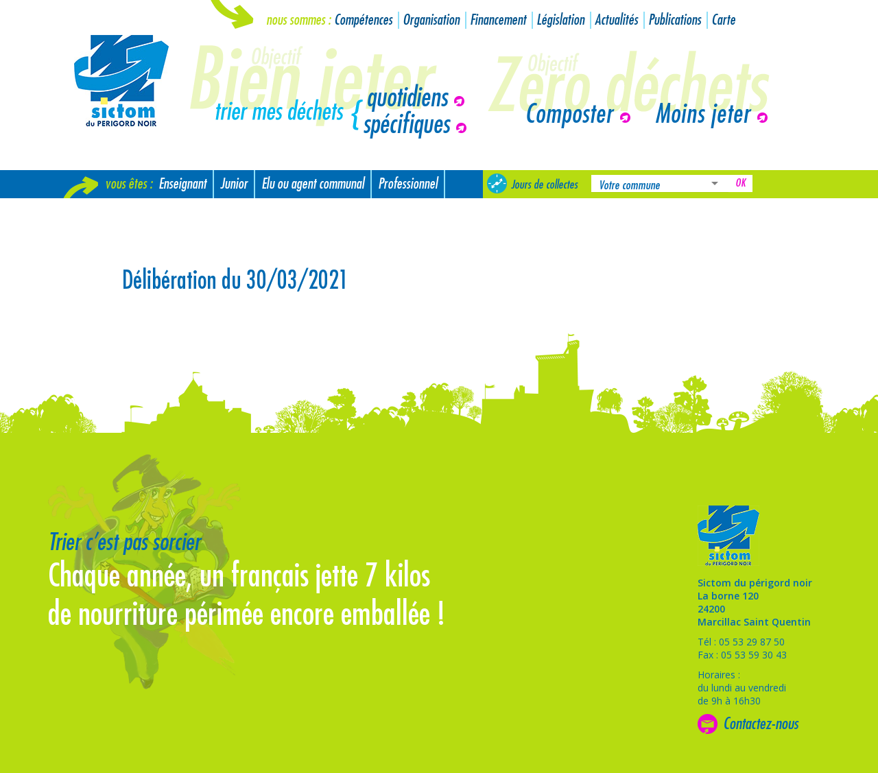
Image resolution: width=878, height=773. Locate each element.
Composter (569, 115)
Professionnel (408, 184)
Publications (674, 20)
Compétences (363, 20)
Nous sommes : (298, 20)
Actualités (616, 20)
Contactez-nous (760, 723)
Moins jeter (702, 115)
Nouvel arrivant (104, 212)
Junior (234, 184)
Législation (560, 20)
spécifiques (406, 125)
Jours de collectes (544, 184)
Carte (723, 20)
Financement (498, 20)
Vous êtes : (128, 184)
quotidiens (406, 98)
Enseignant (182, 184)
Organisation (431, 20)
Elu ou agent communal (312, 184)
